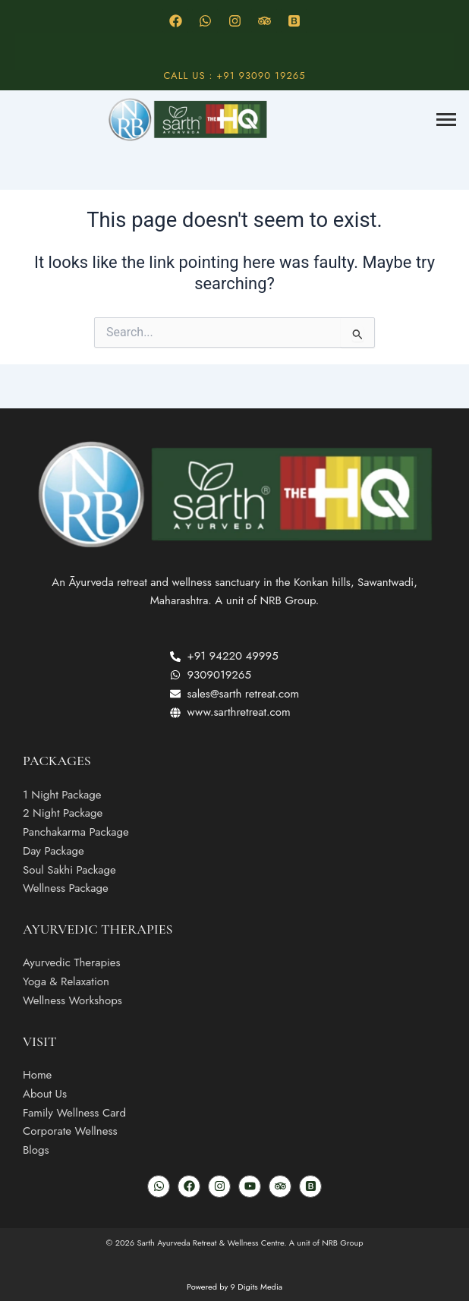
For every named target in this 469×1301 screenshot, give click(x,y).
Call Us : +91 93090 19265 (234, 75)
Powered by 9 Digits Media (234, 1287)
